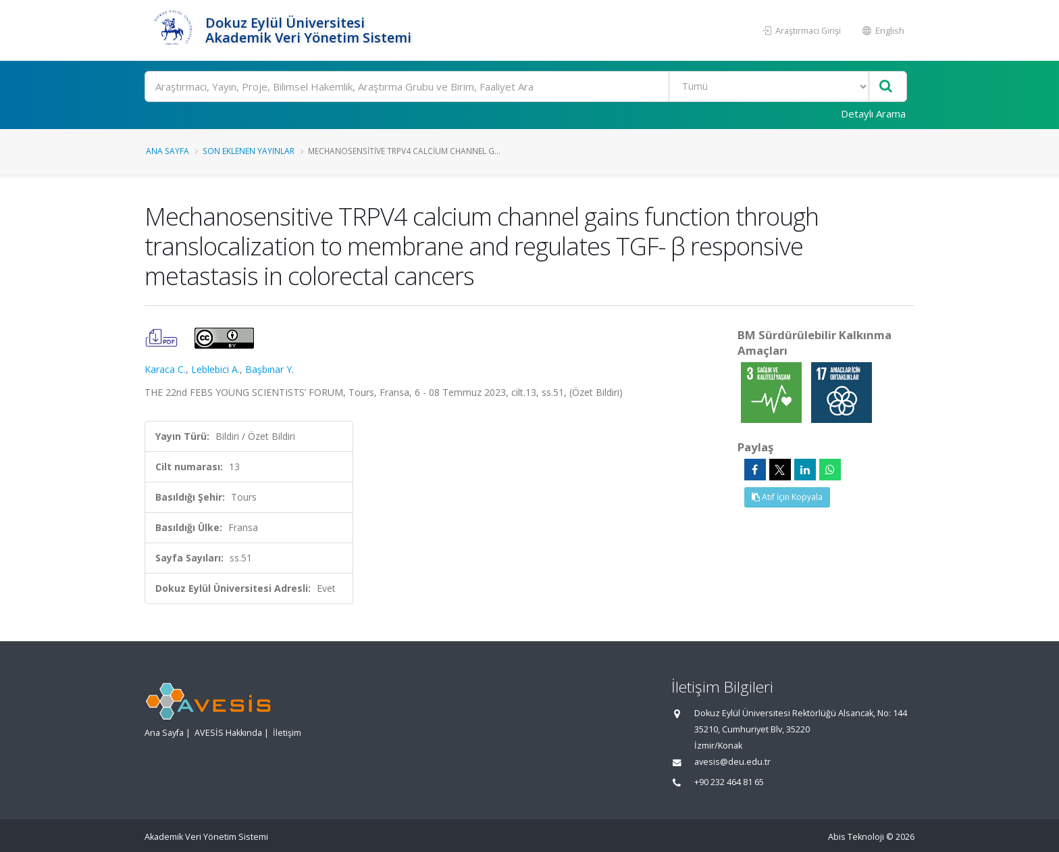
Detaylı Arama (873, 113)
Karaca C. (165, 369)
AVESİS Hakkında (228, 732)
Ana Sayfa (167, 150)
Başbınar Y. (269, 369)
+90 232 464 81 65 (729, 782)
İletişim (287, 732)
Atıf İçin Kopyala (787, 497)
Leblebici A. (215, 369)
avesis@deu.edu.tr (732, 762)
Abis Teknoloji (856, 837)
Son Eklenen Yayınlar (248, 150)
